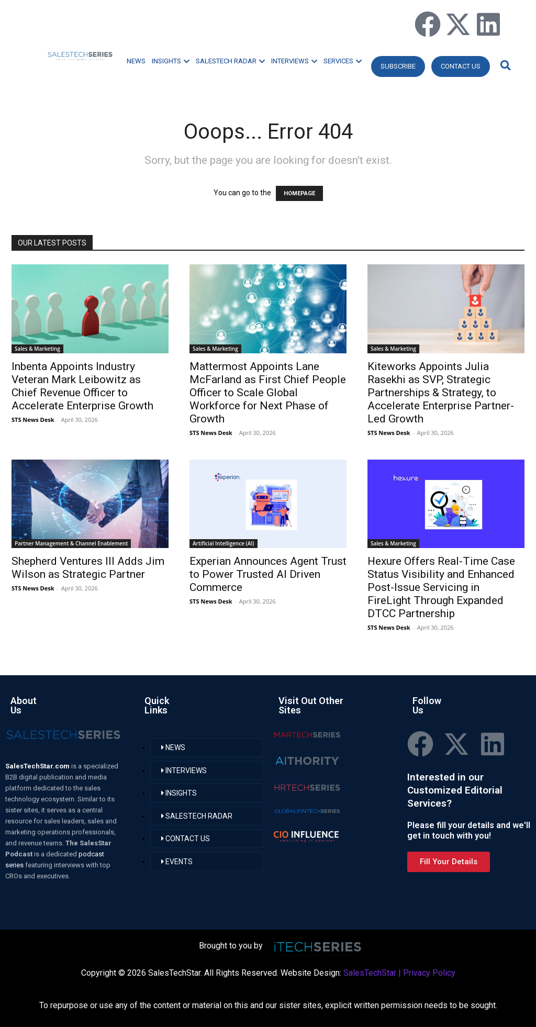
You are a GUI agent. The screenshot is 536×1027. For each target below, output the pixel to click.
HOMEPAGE (299, 193)
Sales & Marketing (37, 348)
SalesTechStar (369, 973)
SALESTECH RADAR (230, 61)
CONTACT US (461, 66)
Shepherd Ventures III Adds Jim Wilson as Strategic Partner (88, 568)
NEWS (136, 61)
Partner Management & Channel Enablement (71, 543)
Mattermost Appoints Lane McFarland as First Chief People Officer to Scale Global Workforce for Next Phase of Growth (267, 392)
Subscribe (398, 66)
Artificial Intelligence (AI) (223, 543)
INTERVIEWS (294, 61)
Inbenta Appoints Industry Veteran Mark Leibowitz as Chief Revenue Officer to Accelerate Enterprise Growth (82, 386)
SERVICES (342, 61)
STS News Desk (33, 419)
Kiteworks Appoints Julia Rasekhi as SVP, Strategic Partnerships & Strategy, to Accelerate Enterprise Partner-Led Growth (440, 392)
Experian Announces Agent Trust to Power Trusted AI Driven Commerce (268, 574)
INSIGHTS (170, 61)
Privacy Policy (429, 973)
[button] (504, 65)
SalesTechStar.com (38, 766)
